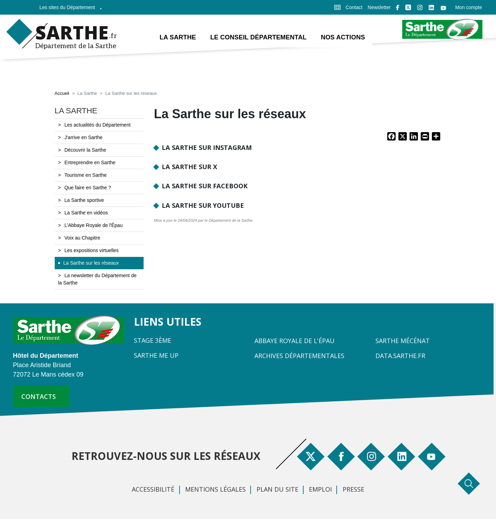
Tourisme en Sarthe (85, 175)
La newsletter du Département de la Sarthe (97, 279)
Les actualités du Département (97, 125)
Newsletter (379, 7)
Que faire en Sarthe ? (87, 187)
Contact (354, 7)
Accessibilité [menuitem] (153, 489)
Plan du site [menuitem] (277, 489)
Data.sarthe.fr (400, 355)
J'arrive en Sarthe (83, 137)
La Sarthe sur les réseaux (91, 263)
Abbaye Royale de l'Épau (294, 340)
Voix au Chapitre (82, 238)
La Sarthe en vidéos (86, 212)
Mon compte (468, 7)
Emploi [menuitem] (320, 489)
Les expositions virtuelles (91, 250)
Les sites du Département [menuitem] (68, 10)
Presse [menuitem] (353, 489)
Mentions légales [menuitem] (215, 489)
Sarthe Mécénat (402, 340)
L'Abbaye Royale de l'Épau (93, 225)
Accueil (62, 93)
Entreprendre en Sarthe (89, 162)
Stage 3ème (152, 340)
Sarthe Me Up (156, 355)
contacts (38, 396)
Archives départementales (299, 355)
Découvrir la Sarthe (85, 150)
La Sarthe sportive (84, 200)
